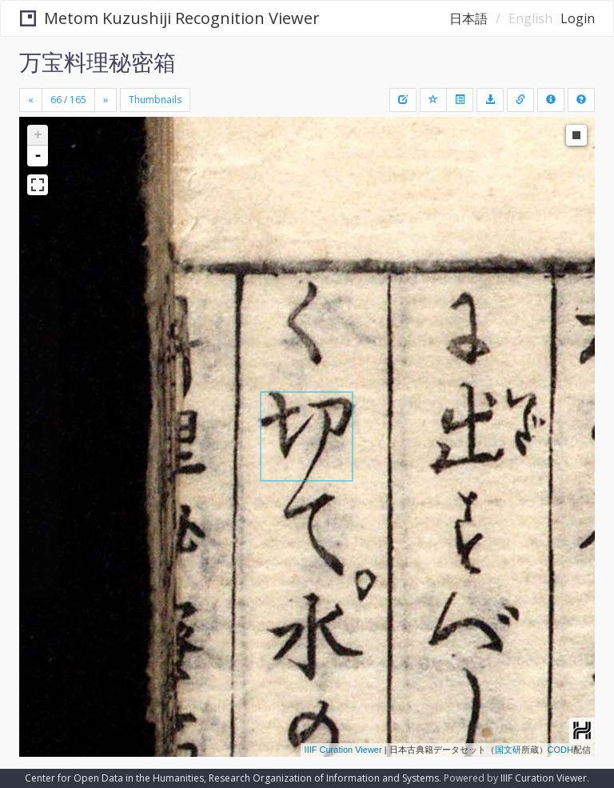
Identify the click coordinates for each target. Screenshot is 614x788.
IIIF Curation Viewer (343, 749)
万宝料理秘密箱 (97, 61)
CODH (560, 749)
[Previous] (30, 100)
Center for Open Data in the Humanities (114, 778)
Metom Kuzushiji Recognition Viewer (170, 18)
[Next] (105, 100)
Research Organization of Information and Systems (324, 778)
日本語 (468, 18)
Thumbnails (155, 99)
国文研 (508, 749)
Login (577, 18)
